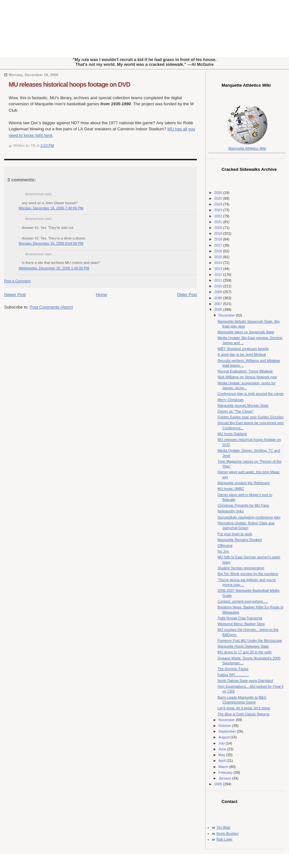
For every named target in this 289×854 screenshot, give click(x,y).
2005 (218, 784)
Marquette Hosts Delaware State (243, 646)
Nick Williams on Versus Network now (247, 377)
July (222, 743)
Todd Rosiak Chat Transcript (240, 618)
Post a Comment (17, 281)
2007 (218, 304)
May (222, 755)
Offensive (225, 545)
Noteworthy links (231, 511)
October (225, 726)
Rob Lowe (224, 839)
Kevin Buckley (227, 833)
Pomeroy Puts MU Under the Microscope (250, 640)
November (227, 720)
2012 (218, 274)
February (225, 772)
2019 (218, 233)
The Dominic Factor (233, 669)
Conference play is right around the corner (251, 394)
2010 (218, 286)
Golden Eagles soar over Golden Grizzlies (251, 417)
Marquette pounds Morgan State (243, 405)
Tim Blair (223, 827)
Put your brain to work (235, 534)
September (227, 731)
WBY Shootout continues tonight (243, 349)
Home (101, 294)
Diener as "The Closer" (236, 411)
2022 (218, 216)
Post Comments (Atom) (51, 307)
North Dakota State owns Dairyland (245, 681)
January (225, 778)
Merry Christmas (231, 400)
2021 (218, 222)
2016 (218, 251)
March (223, 767)
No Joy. (224, 551)
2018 (218, 239)
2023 (218, 210)
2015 (218, 257)
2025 (218, 198)
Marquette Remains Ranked (240, 540)
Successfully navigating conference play (249, 517)
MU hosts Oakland (232, 434)
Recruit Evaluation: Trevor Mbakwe (245, 371)
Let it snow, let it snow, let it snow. (244, 708)
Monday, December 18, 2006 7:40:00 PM (51, 208)
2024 (218, 204)
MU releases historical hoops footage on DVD (69, 84)
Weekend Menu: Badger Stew (241, 624)
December (227, 315)
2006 (218, 309)
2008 (218, 298)
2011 (218, 280)
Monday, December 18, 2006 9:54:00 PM (51, 243)
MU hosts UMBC (231, 489)
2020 (218, 228)
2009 (218, 292)
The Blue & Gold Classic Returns (243, 714)
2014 (218, 263)
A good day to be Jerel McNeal (242, 354)
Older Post (187, 294)
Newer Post (15, 294)
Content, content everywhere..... (243, 601)
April (222, 760)
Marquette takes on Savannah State (246, 332)
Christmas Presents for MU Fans (243, 505)
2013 (218, 269)
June (222, 749)
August (224, 737)
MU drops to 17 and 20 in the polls (245, 652)
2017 (218, 245)
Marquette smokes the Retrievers (244, 483)
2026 (218, 193)
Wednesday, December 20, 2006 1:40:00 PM (54, 268)
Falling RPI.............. (233, 675)
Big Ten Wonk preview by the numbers (248, 574)
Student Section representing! (241, 568)
